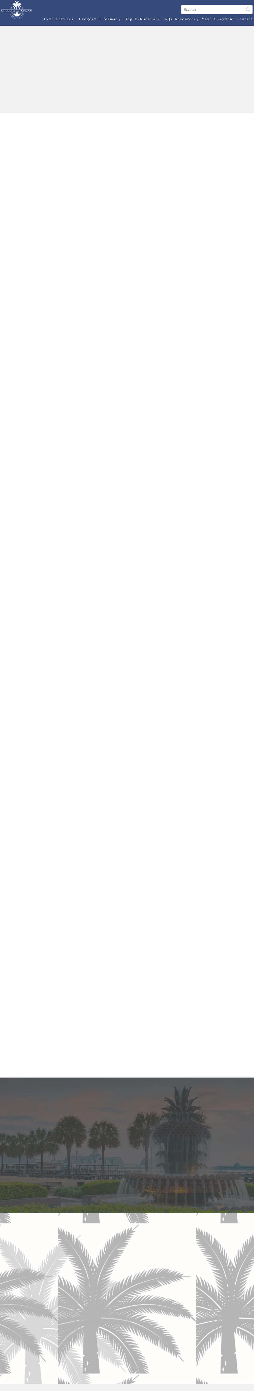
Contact (242, 20)
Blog (126, 20)
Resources (185, 20)
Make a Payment (215, 20)
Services (64, 20)
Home (46, 20)
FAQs (165, 20)
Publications (145, 20)
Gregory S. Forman (98, 20)
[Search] (214, 9)
